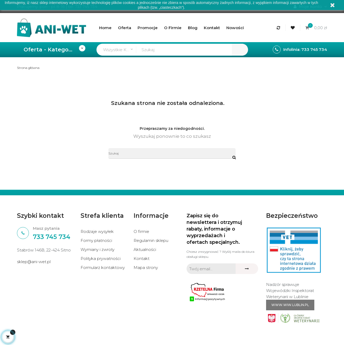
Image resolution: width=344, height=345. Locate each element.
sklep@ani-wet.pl (34, 261)
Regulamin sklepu (151, 240)
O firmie (141, 231)
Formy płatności (96, 240)
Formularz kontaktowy (103, 267)
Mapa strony (146, 267)
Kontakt (141, 258)
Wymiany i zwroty (97, 249)
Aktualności (145, 249)
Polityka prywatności (101, 258)
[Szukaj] (172, 153)
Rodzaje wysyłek (97, 231)
